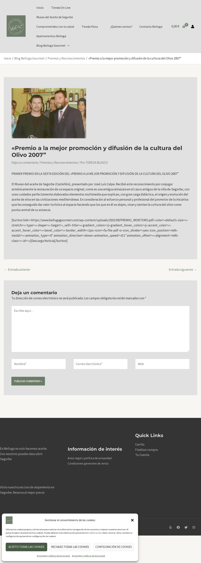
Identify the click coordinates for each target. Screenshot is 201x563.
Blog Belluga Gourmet (52, 45)
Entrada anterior (17, 269)
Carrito (139, 444)
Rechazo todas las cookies (70, 547)
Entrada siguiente (183, 269)
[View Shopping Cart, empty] (178, 26)
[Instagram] (193, 527)
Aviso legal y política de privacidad (53, 555)
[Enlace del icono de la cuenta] (192, 26)
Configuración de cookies (113, 547)
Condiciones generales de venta (88, 463)
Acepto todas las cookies (26, 547)
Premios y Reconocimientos (59, 162)
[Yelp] (170, 527)
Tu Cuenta (142, 455)
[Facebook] (178, 527)
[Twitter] (186, 527)
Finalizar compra (146, 450)
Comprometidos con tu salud (55, 26)
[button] (132, 520)
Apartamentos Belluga (51, 36)
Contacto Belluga (151, 26)
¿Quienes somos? (123, 26)
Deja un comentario (25, 162)
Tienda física (90, 26)
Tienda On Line (61, 7)
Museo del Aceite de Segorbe (54, 17)
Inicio (40, 7)
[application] (67, 45)
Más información (93, 532)
